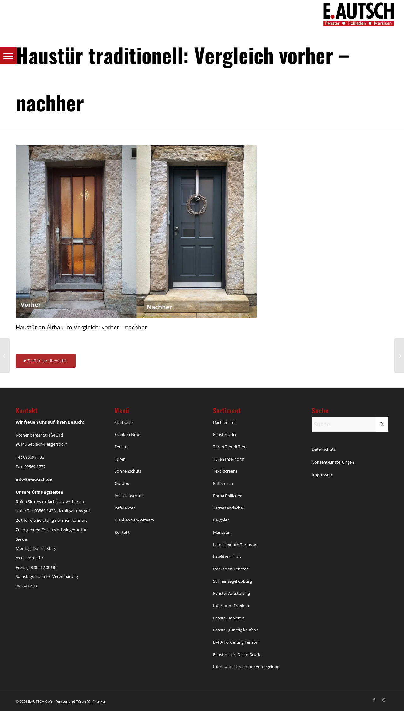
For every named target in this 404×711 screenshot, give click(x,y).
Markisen (221, 532)
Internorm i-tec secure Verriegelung (246, 666)
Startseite (124, 422)
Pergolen (221, 520)
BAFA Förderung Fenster (236, 642)
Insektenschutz (129, 495)
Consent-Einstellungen (333, 462)
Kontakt (122, 532)
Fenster (122, 446)
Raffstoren (223, 483)
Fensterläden (225, 434)
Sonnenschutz (128, 471)
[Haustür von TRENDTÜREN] (399, 355)
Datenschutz (324, 449)
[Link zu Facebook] (374, 700)
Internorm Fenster (230, 569)
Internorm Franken (231, 605)
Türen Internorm (229, 459)
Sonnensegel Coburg (232, 581)
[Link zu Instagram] (383, 700)
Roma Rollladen (227, 495)
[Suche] (350, 424)
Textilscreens (225, 471)
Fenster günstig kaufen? (235, 630)
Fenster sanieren (228, 618)
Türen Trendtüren (230, 446)
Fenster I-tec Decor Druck (236, 654)
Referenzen (125, 508)
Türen (120, 459)
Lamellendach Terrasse (234, 544)
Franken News (128, 434)
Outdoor (123, 483)
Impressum (322, 475)
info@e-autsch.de (34, 479)
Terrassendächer (228, 508)
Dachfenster (224, 422)
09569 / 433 (33, 457)
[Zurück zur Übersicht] (46, 361)
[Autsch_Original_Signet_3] (358, 14)
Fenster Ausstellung (231, 593)
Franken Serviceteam (134, 520)
